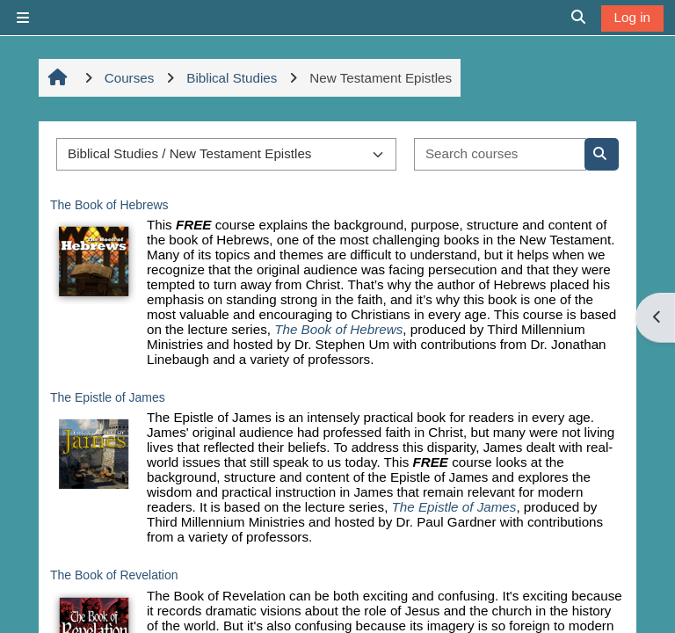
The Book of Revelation (114, 575)
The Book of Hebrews (109, 205)
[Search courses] (500, 154)
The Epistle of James (107, 397)
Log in (632, 17)
